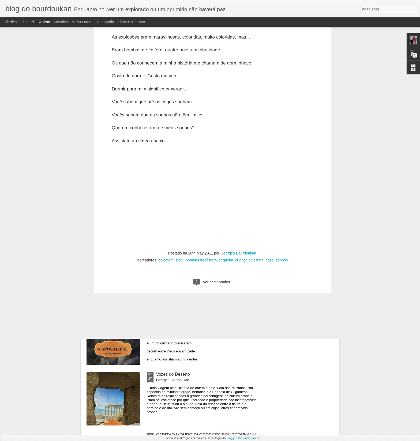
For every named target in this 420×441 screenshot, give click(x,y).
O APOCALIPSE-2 (174, 252)
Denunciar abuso (249, 438)
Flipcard (27, 22)
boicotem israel (170, 148)
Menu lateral (82, 22)
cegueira (226, 148)
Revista (44, 22)
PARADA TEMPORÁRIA (119, 229)
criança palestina (249, 148)
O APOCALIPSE (172, 313)
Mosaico (61, 22)
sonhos (282, 148)
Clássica (10, 22)
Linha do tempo (131, 22)
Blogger (231, 438)
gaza (269, 148)
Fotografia (105, 22)
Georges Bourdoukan (238, 141)
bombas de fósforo (201, 148)
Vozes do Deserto (173, 374)
